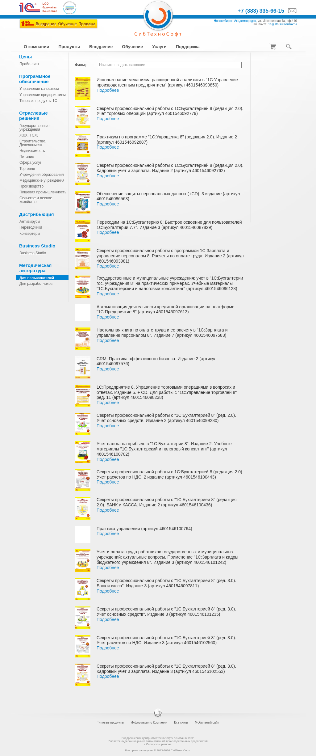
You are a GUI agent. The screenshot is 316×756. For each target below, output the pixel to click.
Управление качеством (39, 89)
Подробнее (108, 90)
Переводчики (30, 227)
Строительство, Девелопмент (32, 143)
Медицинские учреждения (41, 180)
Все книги (181, 722)
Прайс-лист (29, 64)
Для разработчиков (35, 283)
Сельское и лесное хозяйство (35, 200)
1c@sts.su (275, 24)
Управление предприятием (42, 95)
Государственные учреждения (34, 128)
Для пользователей (36, 278)
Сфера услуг (30, 162)
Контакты (290, 24)
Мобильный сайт (207, 722)
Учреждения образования (41, 174)
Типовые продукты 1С (38, 101)
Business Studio (32, 253)
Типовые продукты (110, 722)
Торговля (27, 169)
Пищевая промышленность (42, 192)
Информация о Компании (149, 722)
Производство (31, 186)
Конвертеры (29, 233)
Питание (26, 156)
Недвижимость (32, 151)
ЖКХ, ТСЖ (28, 135)
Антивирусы (29, 221)
